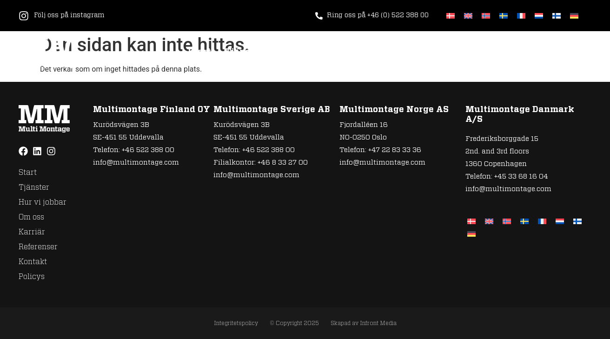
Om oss (366, 52)
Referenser (468, 52)
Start (199, 52)
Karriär (413, 52)
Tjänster (244, 52)
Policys (574, 52)
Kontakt (525, 52)
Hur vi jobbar (307, 52)
